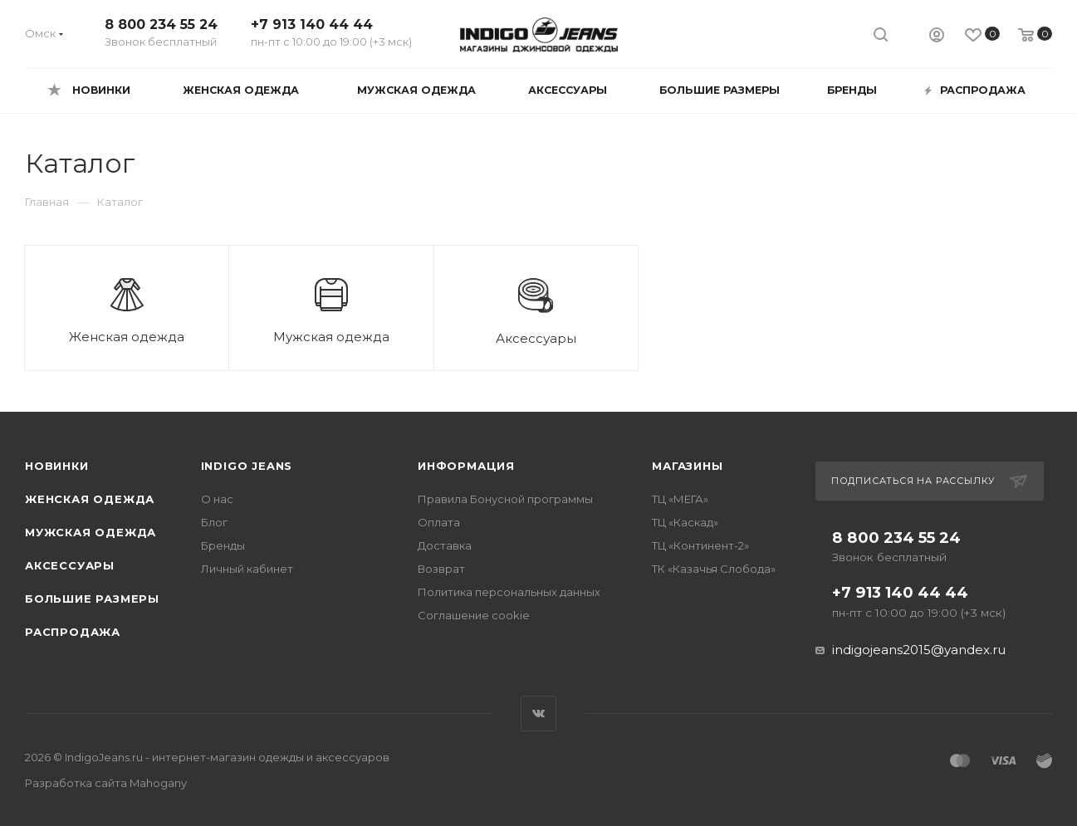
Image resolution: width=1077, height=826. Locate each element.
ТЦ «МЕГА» (680, 499)
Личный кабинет (247, 568)
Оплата (439, 522)
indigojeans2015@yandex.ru (919, 649)
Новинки (57, 465)
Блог (214, 522)
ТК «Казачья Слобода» (714, 568)
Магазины (687, 465)
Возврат (441, 568)
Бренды (223, 545)
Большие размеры (92, 598)
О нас (217, 499)
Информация (466, 465)
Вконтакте (538, 713)
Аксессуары (70, 565)
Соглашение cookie (474, 615)
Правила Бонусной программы (505, 499)
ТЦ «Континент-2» (700, 545)
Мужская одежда (90, 532)
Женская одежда (89, 499)
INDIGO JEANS (247, 465)
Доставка (445, 545)
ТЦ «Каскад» (685, 522)
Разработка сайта (106, 782)
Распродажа (72, 631)
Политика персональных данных (509, 592)
